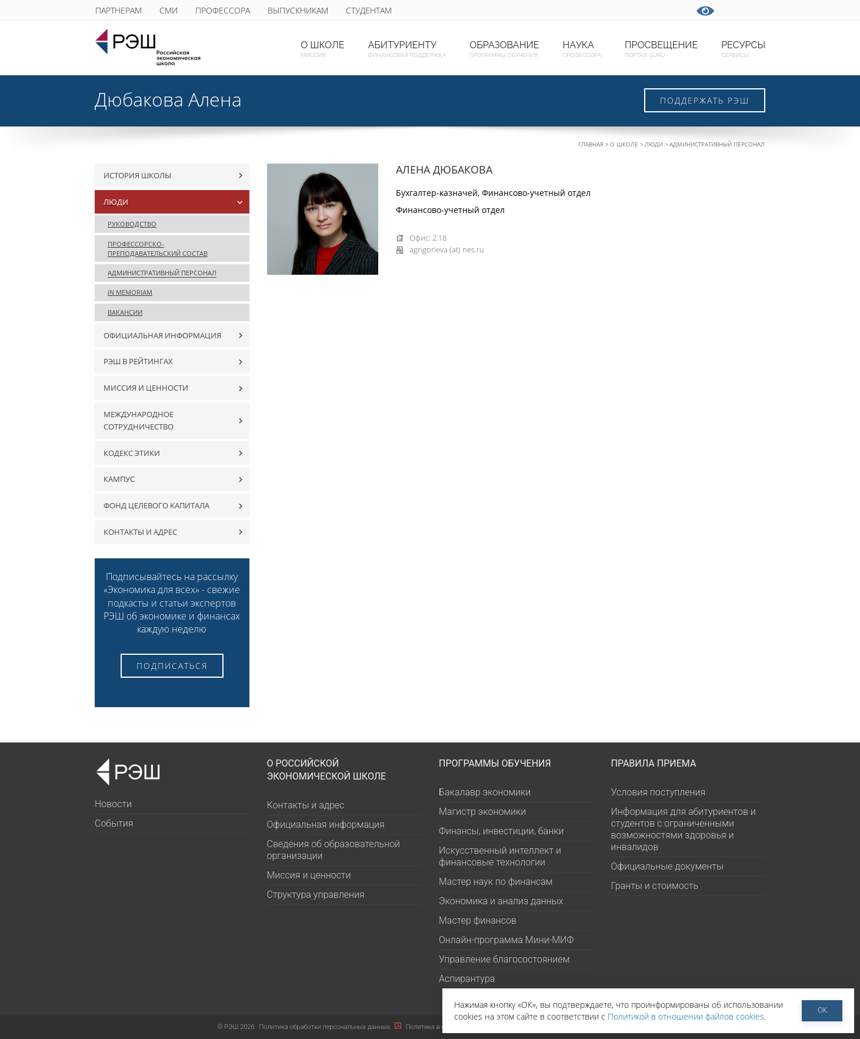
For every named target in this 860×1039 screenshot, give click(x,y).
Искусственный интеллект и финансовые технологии (500, 856)
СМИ (168, 10)
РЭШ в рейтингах (138, 361)
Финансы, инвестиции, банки (501, 831)
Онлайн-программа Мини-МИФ (506, 939)
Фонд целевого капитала (156, 505)
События (114, 823)
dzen (650, 10)
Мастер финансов (477, 920)
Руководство (132, 223)
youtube (578, 10)
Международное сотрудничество (139, 420)
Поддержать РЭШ (704, 100)
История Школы (137, 175)
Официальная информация (162, 335)
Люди (654, 144)
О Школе (624, 144)
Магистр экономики (482, 811)
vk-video (602, 10)
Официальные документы (667, 866)
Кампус (119, 479)
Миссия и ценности (146, 387)
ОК (822, 1010)
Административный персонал (717, 144)
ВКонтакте (530, 10)
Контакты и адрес (140, 532)
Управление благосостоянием (504, 959)
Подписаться (172, 665)
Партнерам (118, 10)
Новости (113, 804)
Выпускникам (298, 10)
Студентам (369, 10)
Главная (591, 144)
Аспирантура (467, 978)
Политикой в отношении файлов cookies (686, 1016)
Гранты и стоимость (655, 885)
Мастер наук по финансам (495, 881)
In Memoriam (130, 292)
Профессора (222, 10)
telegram (554, 10)
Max (506, 10)
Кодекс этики (132, 453)
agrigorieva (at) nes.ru (446, 249)
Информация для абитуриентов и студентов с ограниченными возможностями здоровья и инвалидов (683, 829)
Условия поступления (658, 792)
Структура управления (316, 894)
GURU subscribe (481, 10)
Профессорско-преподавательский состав (158, 248)
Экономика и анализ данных (501, 901)
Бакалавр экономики (485, 792)
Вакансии (125, 312)
